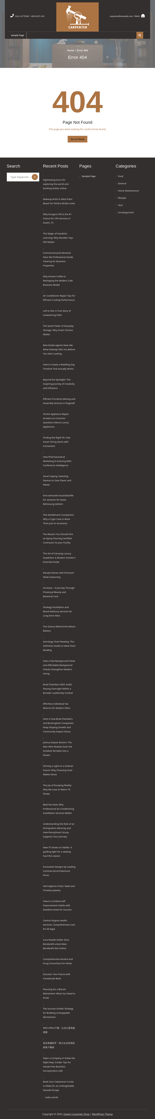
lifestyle (122, 197)
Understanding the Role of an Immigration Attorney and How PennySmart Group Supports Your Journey (58, 830)
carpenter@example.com (118, 16)
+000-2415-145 (39, 16)
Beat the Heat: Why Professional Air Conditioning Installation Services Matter (58, 808)
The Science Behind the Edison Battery (59, 628)
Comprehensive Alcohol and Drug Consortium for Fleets (58, 961)
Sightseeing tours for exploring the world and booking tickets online (56, 184)
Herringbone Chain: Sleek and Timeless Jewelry (59, 888)
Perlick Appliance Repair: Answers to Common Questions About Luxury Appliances (56, 420)
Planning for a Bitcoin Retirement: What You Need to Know (59, 993)
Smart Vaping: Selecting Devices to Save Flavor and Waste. (57, 480)
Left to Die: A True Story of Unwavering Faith (57, 312)
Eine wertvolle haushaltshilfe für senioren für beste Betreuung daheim (58, 499)
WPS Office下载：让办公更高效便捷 (59, 1030)
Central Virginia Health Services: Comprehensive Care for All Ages (59, 924)
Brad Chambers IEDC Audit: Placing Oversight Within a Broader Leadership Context (58, 688)
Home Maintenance (128, 190)
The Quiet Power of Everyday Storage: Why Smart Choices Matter (58, 330)
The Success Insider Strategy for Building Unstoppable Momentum (58, 1012)
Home (70, 50)
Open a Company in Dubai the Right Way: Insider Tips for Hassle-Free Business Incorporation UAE (59, 1064)
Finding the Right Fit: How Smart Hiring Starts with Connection (56, 441)
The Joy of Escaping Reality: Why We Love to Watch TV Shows (57, 789)
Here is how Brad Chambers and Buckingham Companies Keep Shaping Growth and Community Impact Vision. (58, 725)
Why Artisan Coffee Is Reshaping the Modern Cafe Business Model (58, 280)
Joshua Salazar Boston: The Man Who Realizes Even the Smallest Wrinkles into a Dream (57, 749)
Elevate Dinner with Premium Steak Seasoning (58, 574)
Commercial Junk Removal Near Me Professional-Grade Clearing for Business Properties (58, 259)
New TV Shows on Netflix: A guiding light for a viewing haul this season (57, 851)
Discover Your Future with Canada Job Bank (56, 976)
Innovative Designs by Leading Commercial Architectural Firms (59, 871)
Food (120, 176)
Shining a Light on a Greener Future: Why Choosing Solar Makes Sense (58, 770)
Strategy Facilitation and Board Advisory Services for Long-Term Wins (57, 611)
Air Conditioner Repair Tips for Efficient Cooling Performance (59, 297)
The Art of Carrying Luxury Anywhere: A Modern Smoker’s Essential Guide (59, 557)
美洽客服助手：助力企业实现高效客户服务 (59, 1045)
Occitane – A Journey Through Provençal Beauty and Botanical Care (58, 592)
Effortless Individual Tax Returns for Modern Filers (56, 705)
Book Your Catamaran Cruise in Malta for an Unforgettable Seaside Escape (58, 1086)
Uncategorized (126, 212)
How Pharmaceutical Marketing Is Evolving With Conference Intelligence (57, 461)
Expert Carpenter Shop (77, 1114)
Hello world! (51, 1097)
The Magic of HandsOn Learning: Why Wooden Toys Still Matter (58, 237)
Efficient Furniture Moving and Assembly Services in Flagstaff (59, 401)
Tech (120, 205)
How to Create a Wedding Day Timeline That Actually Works (59, 366)
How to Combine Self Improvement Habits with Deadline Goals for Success (57, 905)
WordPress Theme (102, 1114)
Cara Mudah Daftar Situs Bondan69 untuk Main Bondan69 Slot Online (56, 944)
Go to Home (77, 139)
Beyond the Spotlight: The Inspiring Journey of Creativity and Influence (59, 383)
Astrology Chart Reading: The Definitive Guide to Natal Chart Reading (59, 645)
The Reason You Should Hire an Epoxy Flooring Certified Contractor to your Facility (58, 538)
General (122, 183)
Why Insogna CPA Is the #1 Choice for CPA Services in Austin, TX (57, 218)
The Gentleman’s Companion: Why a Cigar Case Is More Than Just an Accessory (58, 519)
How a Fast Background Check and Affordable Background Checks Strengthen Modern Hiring (59, 667)
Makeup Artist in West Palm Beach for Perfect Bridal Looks (59, 201)
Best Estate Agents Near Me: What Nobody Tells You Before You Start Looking (59, 349)
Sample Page (18, 35)
